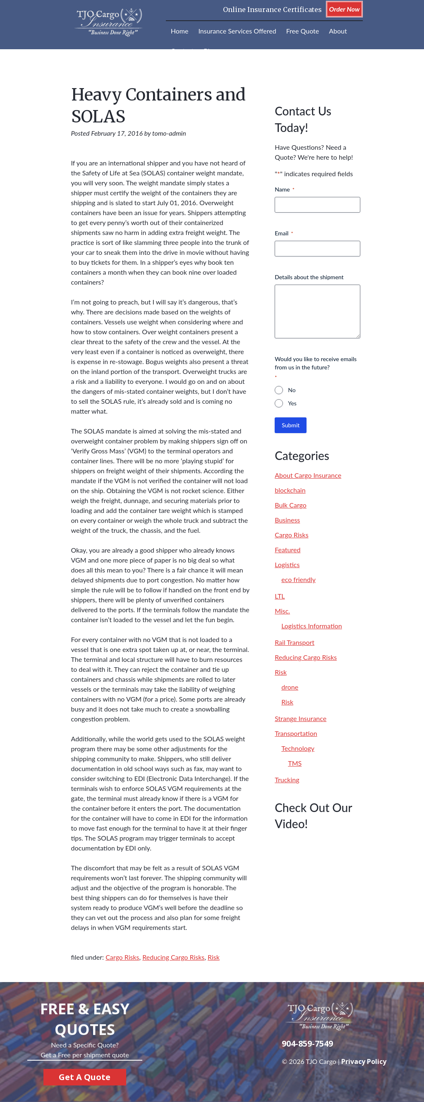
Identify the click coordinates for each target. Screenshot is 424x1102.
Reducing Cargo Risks (173, 957)
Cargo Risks (122, 957)
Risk (214, 957)
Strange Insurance (300, 718)
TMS (295, 763)
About (338, 31)
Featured (287, 549)
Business (287, 520)
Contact (182, 51)
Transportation (296, 733)
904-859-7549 (307, 1043)
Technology (297, 748)
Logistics (287, 564)
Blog (210, 51)
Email (284, 233)
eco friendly (298, 579)
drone (289, 687)
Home (180, 31)
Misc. (282, 611)
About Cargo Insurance (308, 475)
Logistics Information (311, 626)
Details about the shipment (309, 276)
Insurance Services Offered (237, 31)
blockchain (290, 490)
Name (285, 189)
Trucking (287, 779)
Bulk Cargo (291, 505)
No (291, 389)
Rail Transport (294, 642)
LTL (280, 596)
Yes (292, 403)
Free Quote (302, 31)
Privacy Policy (363, 1061)
